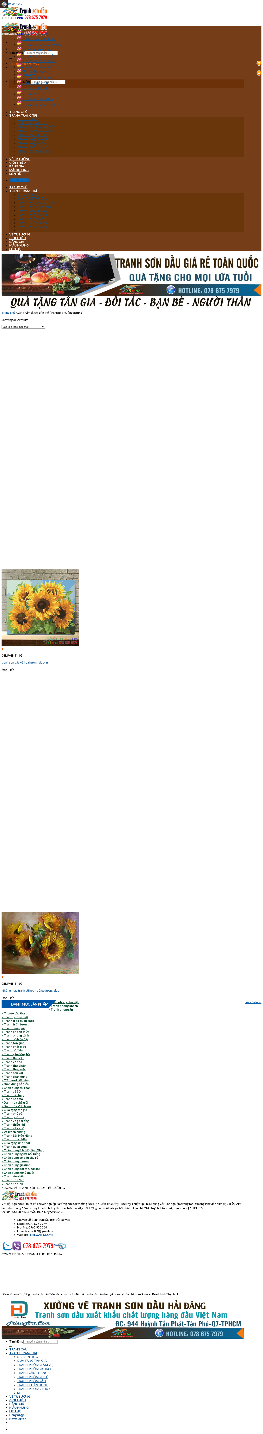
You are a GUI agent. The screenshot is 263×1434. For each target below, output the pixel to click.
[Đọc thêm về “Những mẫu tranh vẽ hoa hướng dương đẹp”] (122, 976)
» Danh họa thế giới (15, 1102)
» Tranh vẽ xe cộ (13, 1128)
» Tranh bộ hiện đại (15, 1039)
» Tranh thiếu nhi (13, 1124)
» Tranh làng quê (13, 1028)
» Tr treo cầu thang (15, 1013)
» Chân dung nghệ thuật (18, 1172)
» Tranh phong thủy (15, 1031)
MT (19, 155)
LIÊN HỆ (15, 173)
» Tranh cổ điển (12, 1050)
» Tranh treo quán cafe (18, 1020)
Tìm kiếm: (16, 52)
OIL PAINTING (27, 119)
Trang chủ (8, 312)
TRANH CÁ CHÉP (32, 94)
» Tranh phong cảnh (15, 1035)
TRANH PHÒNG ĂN (34, 72)
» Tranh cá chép (13, 1095)
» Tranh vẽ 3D (11, 1091)
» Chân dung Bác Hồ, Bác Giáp (23, 1150)
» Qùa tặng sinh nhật (16, 1143)
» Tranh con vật (12, 1073)
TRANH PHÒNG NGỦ (35, 66)
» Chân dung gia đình (16, 1165)
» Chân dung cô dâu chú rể (20, 1157)
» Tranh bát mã (12, 1098)
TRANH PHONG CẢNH (36, 61)
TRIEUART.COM (41, 1234)
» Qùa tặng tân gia (14, 1110)
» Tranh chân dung (14, 1076)
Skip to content (12, 3)
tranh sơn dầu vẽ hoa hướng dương (25, 662)
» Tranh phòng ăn (60, 1009)
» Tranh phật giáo (14, 1046)
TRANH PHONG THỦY (36, 104)
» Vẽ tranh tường (13, 1132)
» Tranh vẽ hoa (12, 1062)
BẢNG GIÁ (16, 166)
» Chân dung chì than (16, 1087)
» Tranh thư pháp (14, 1065)
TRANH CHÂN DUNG (35, 77)
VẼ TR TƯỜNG (19, 159)
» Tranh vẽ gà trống (15, 1121)
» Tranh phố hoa (13, 1117)
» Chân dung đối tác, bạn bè (21, 1168)
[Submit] (10, 58)
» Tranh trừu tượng (15, 1024)
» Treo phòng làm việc (63, 1002)
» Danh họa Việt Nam (16, 1106)
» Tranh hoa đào (13, 1180)
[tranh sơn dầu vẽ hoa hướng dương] (40, 645)
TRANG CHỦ (18, 111)
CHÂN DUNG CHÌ (32, 83)
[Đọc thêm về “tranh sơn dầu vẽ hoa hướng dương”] (122, 648)
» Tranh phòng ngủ (15, 1017)
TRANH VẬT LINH (33, 33)
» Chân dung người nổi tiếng (21, 1154)
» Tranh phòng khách (63, 1005)
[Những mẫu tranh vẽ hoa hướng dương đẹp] (40, 973)
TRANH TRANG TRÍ (23, 115)
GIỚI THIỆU (17, 162)
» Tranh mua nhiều (14, 1139)
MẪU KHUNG (19, 170)
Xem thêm (251, 1002)
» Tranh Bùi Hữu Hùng (17, 1135)
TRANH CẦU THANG (35, 99)
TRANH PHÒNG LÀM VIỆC (39, 44)
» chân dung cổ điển (15, 1084)
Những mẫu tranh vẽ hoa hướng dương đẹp (30, 990)
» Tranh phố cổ (12, 1113)
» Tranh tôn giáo (13, 1043)
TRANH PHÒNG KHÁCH (37, 56)
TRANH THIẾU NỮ (33, 88)
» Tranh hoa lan (12, 1184)
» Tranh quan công (15, 1146)
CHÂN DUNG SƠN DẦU (36, 39)
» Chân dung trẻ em (15, 1161)
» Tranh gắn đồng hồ (16, 1054)
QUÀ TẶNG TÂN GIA (34, 50)
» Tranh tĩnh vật (13, 1058)
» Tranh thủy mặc (14, 1069)
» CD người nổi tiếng (15, 1080)
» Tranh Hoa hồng (14, 1176)
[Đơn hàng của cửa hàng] (23, 327)
